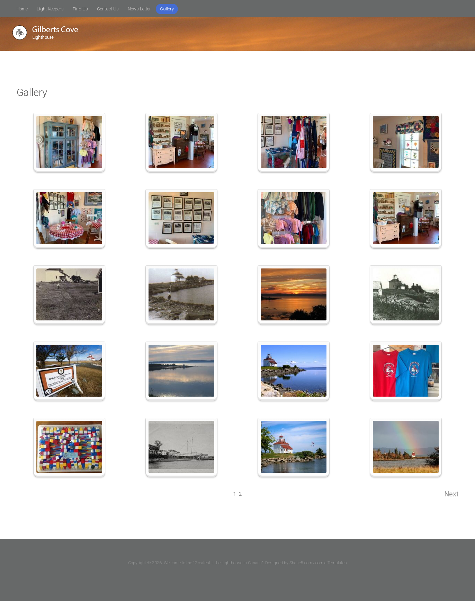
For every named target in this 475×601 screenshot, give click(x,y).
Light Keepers (50, 8)
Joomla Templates (330, 562)
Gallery (167, 8)
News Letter (139, 8)
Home (22, 8)
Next (451, 494)
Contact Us (108, 8)
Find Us (80, 8)
